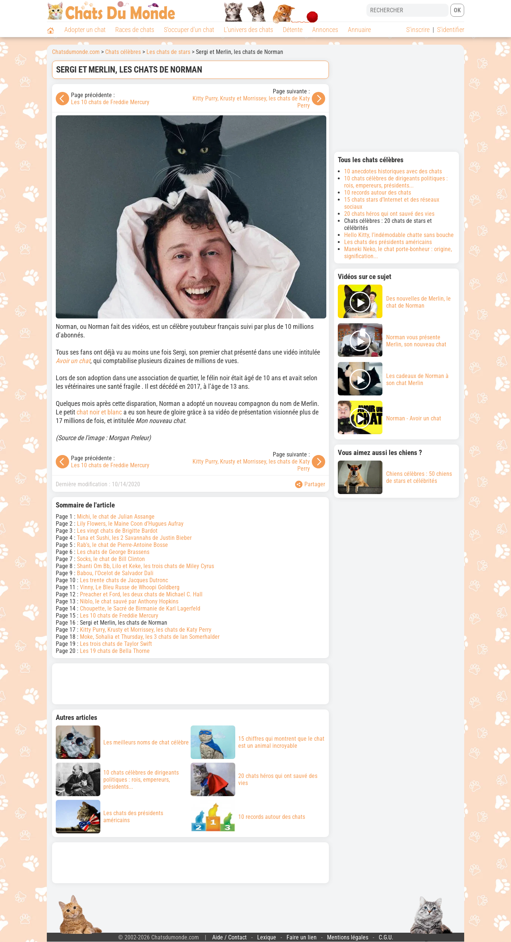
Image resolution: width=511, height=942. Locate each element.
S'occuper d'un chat (189, 29)
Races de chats (134, 29)
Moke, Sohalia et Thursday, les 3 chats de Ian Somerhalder (150, 636)
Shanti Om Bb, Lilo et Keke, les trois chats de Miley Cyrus (145, 566)
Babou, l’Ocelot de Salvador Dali (115, 573)
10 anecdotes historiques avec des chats (393, 171)
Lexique (266, 937)
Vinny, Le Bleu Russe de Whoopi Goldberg (130, 587)
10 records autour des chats (377, 192)
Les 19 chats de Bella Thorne (115, 650)
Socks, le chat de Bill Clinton (111, 559)
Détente (293, 29)
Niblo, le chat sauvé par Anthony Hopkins (129, 601)
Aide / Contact (229, 937)
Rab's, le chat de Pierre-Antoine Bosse (122, 544)
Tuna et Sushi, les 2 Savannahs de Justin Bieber (134, 537)
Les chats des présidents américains (388, 242)
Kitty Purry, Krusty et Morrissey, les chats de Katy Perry (145, 629)
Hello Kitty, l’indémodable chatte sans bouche (399, 234)
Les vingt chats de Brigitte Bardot (117, 530)
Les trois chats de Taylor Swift (116, 643)
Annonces (325, 29)
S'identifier (450, 29)
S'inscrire (418, 29)
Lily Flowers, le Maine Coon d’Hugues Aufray (130, 523)
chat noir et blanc (99, 412)
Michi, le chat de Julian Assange (116, 516)
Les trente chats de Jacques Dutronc (124, 580)
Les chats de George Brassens (113, 551)
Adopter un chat (85, 29)
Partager (310, 484)
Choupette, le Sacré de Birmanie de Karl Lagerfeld (140, 608)
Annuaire (359, 29)
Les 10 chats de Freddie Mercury (110, 102)
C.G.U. (386, 937)
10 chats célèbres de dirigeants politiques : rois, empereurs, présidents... (396, 182)
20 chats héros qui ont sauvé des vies (389, 213)
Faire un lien (302, 937)
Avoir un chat (73, 361)
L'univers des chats (248, 29)
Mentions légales (347, 937)
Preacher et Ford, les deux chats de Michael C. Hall (141, 594)
